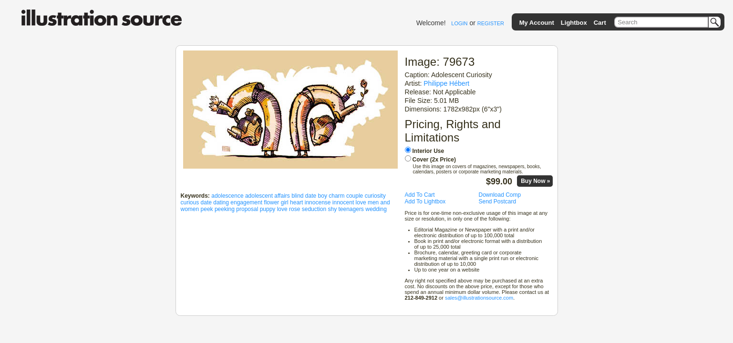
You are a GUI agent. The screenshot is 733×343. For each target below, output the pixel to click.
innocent (343, 202)
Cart (600, 22)
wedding (376, 209)
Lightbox (574, 22)
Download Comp (500, 195)
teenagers (351, 209)
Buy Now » (535, 181)
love (361, 202)
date (206, 202)
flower (271, 202)
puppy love (274, 209)
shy (332, 209)
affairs (281, 195)
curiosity (375, 195)
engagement (246, 202)
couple (354, 195)
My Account (536, 22)
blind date (303, 195)
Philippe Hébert (446, 83)
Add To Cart (420, 195)
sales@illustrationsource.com (479, 298)
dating (221, 202)
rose (294, 209)
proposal (247, 209)
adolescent (259, 195)
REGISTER (490, 23)
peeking (225, 209)
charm (336, 195)
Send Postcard (497, 201)
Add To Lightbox (425, 201)
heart (296, 202)
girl (285, 202)
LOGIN (459, 23)
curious (190, 202)
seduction (314, 209)
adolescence (227, 195)
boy (322, 195)
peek (207, 209)
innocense (318, 202)
